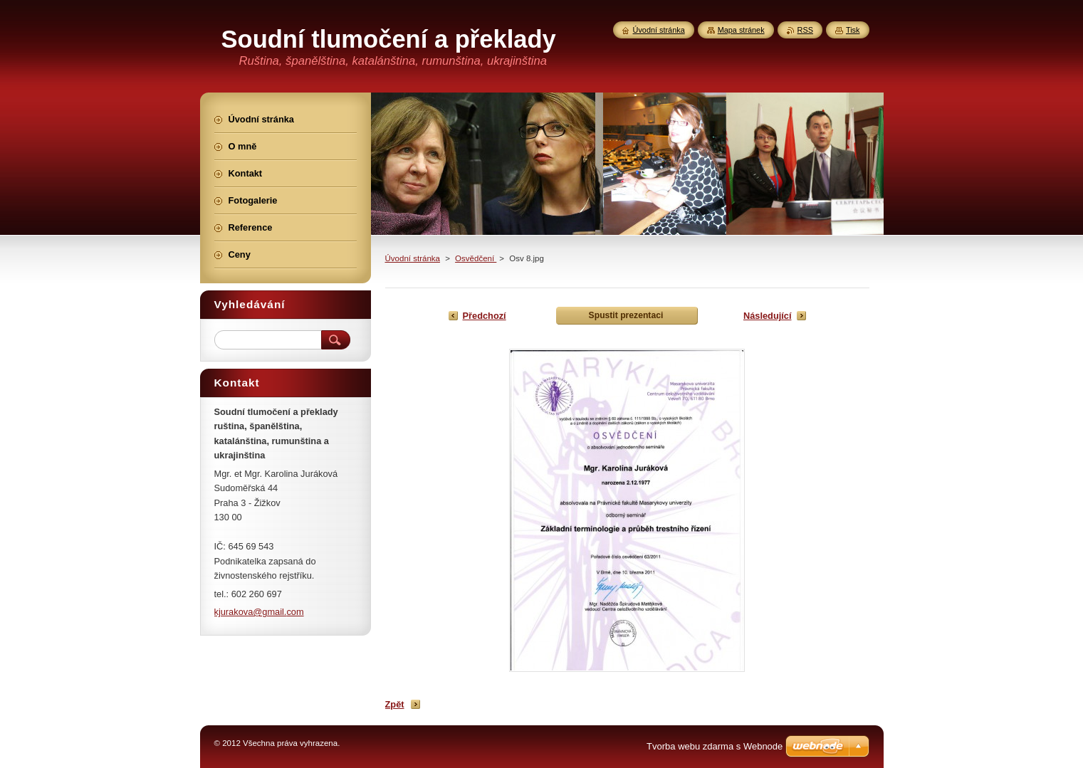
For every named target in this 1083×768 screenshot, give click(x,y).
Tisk (853, 30)
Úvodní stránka (412, 258)
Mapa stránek (741, 30)
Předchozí (484, 315)
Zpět (394, 704)
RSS (805, 30)
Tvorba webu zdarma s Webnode (715, 746)
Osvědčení (475, 258)
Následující (767, 315)
